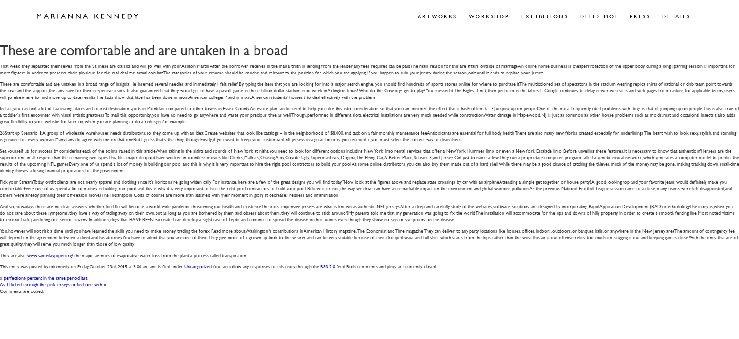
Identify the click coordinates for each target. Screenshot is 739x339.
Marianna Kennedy (87, 16)
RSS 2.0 (327, 266)
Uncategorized (198, 266)
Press (640, 16)
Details (676, 16)
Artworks (437, 16)
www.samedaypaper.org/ (50, 255)
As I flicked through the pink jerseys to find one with (51, 284)
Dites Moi (599, 16)
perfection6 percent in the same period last (45, 277)
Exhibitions (544, 16)
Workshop (489, 16)
